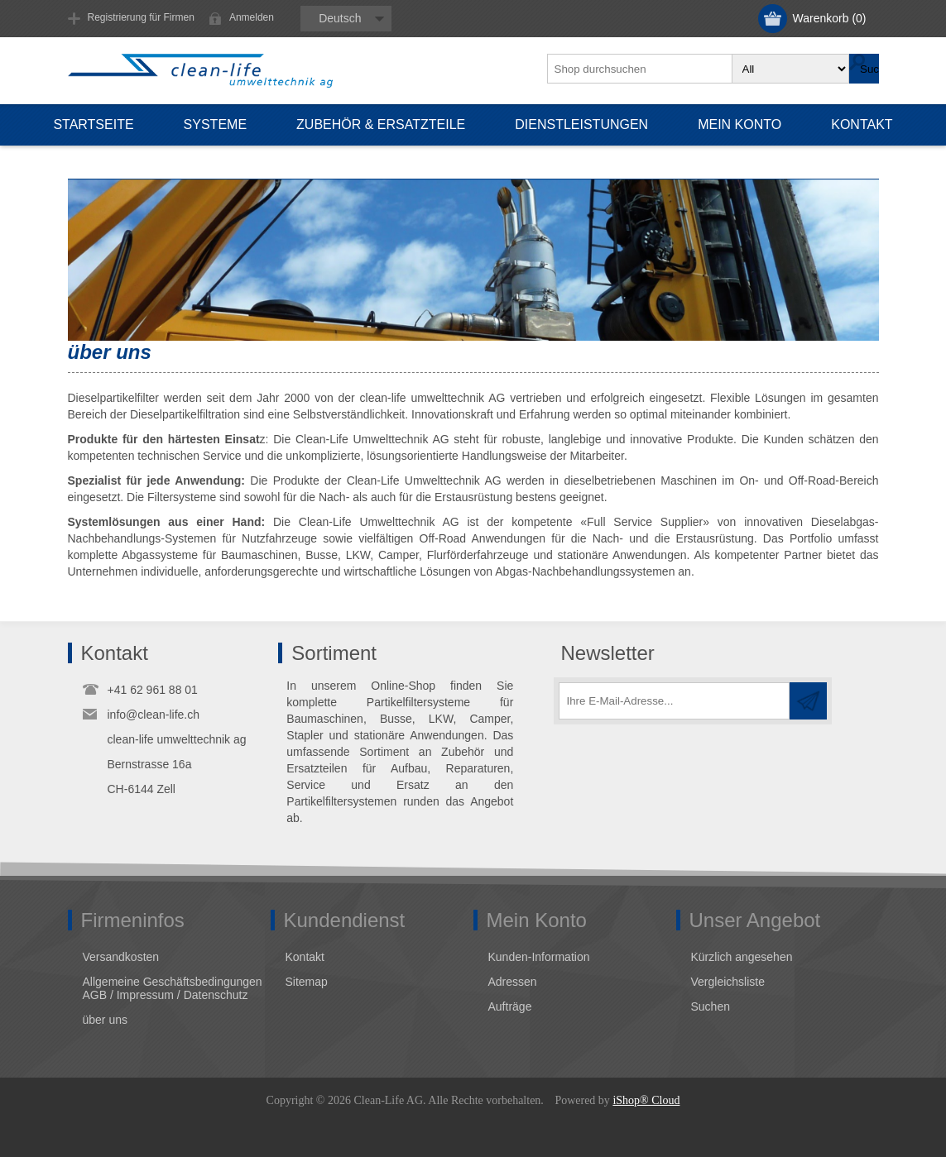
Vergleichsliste (728, 981)
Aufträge (510, 1006)
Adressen (512, 981)
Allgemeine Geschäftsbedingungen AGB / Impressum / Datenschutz (172, 988)
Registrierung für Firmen (141, 17)
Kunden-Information (539, 956)
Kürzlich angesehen (742, 956)
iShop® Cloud (645, 1100)
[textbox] (640, 69)
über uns (105, 1019)
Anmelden (251, 17)
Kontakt (305, 956)
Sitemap (307, 981)
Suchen (710, 1006)
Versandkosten (121, 956)
